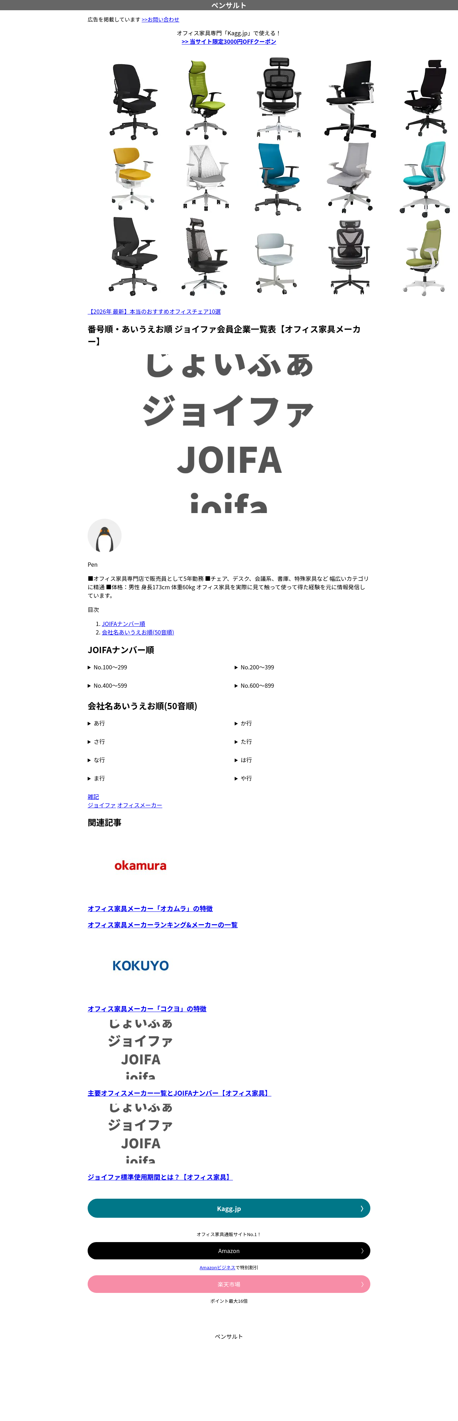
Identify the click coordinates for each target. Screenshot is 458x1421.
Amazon (229, 1250)
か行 (246, 723)
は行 (246, 759)
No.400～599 (110, 685)
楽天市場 (229, 1284)
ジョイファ (102, 805)
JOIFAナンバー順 (123, 623)
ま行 (99, 778)
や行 (246, 778)
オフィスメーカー (140, 805)
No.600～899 (257, 685)
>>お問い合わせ (161, 19)
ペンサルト (229, 5)
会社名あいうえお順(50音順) (138, 632)
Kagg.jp (229, 1208)
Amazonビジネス (217, 1267)
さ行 (99, 741)
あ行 (99, 723)
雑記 (93, 796)
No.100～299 (110, 667)
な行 (99, 759)
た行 (246, 741)
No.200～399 (257, 667)
